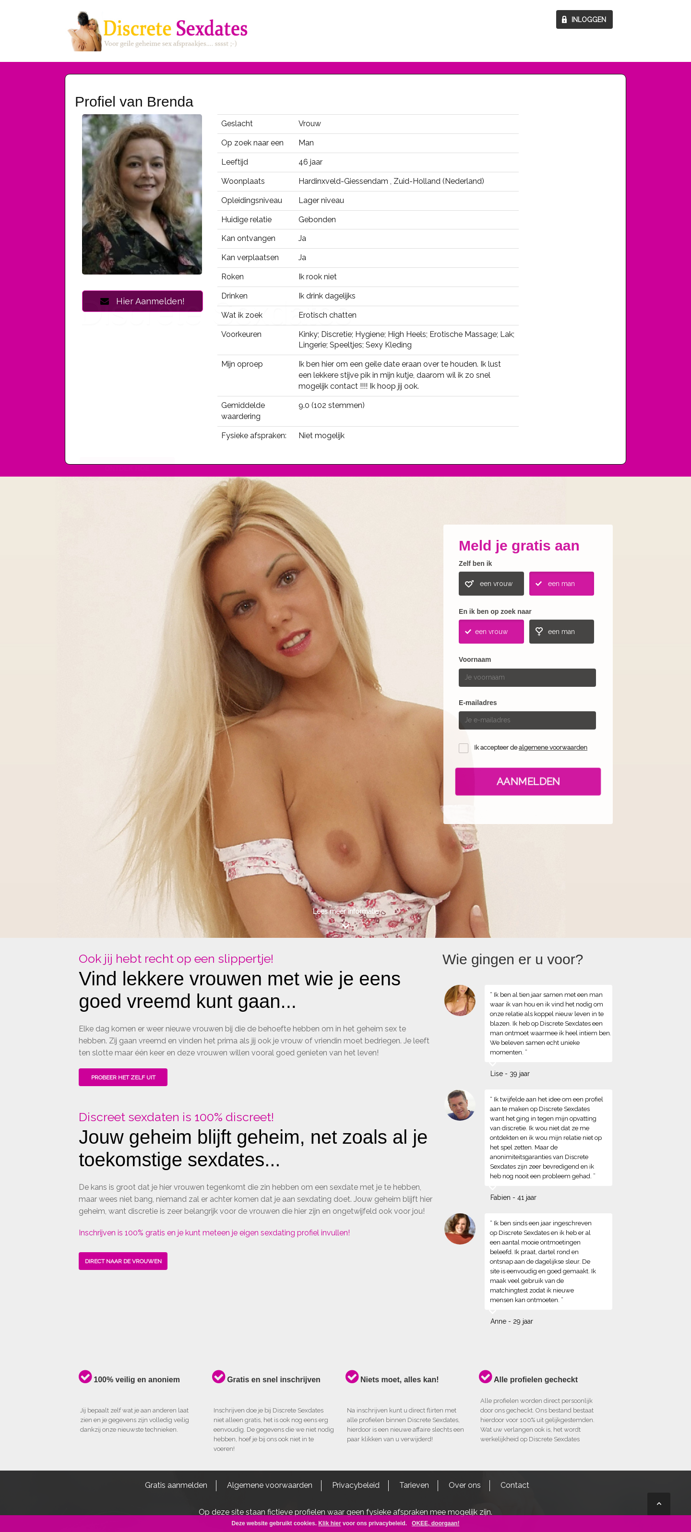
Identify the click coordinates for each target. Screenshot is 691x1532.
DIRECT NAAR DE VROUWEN (123, 1261)
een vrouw (496, 583)
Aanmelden (528, 781)
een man (561, 583)
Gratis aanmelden (176, 1485)
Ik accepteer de (530, 747)
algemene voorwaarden (553, 747)
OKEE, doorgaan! (435, 1523)
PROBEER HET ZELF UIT (123, 1077)
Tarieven (414, 1485)
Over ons (465, 1485)
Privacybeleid (356, 1485)
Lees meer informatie (346, 911)
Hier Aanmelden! (142, 301)
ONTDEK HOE (127, 688)
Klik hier (329, 1523)
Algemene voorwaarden (269, 1485)
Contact (514, 1485)
